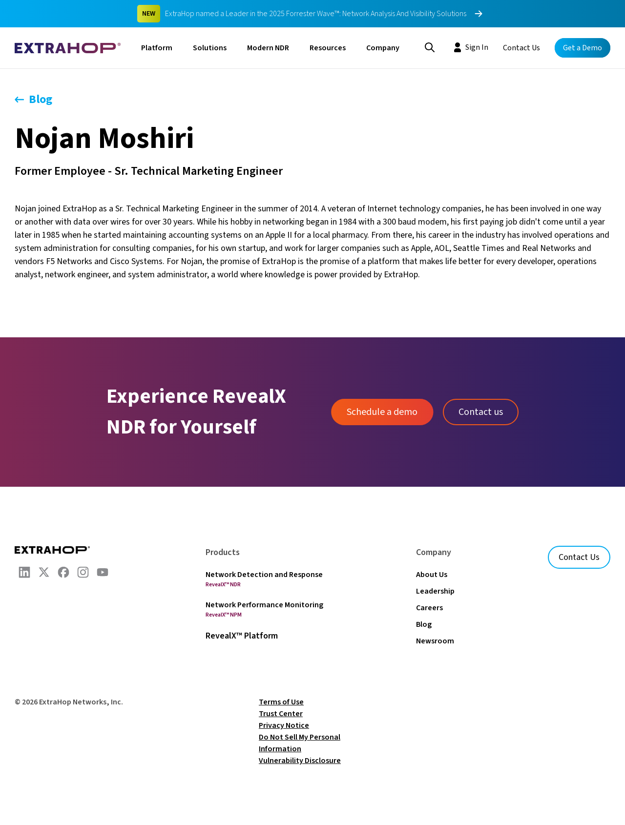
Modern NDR (268, 47)
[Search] (430, 46)
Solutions (210, 47)
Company (382, 47)
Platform (156, 47)
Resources (328, 47)
